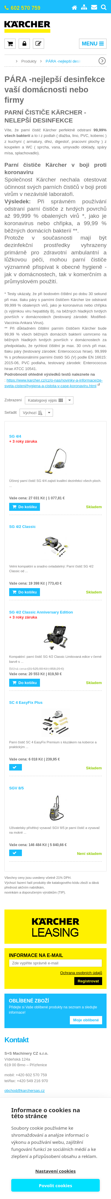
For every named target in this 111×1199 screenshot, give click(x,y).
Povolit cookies (55, 1185)
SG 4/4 (23, 439)
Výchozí (32, 412)
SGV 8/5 (16, 788)
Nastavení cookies (55, 1171)
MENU (93, 44)
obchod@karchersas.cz (24, 1090)
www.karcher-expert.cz (8, 60)
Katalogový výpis (45, 400)
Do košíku (24, 507)
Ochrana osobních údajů (81, 973)
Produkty (28, 61)
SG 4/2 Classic (22, 526)
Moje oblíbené (86, 1020)
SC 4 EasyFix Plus (26, 702)
